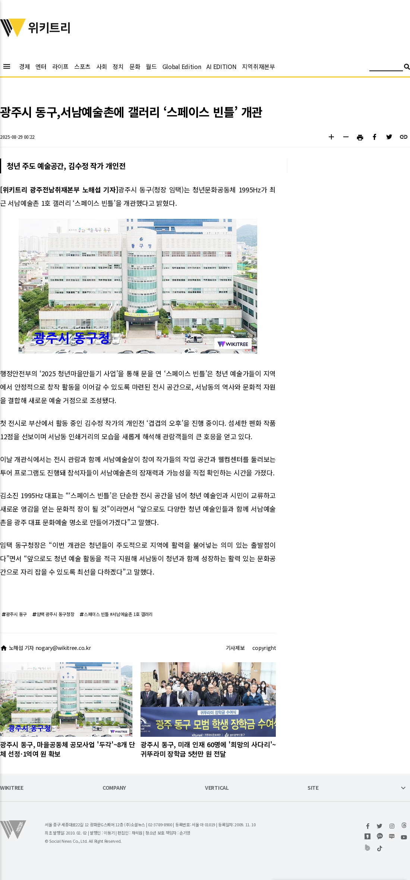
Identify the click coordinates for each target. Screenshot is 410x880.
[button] (331, 137)
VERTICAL (217, 788)
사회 (101, 66)
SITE (313, 788)
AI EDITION (221, 66)
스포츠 (82, 66)
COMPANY (114, 788)
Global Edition (182, 66)
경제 (24, 66)
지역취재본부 (258, 66)
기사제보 (235, 647)
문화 (134, 66)
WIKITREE (11, 788)
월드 (151, 66)
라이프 (60, 66)
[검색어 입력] (386, 67)
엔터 (40, 66)
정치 (118, 66)
